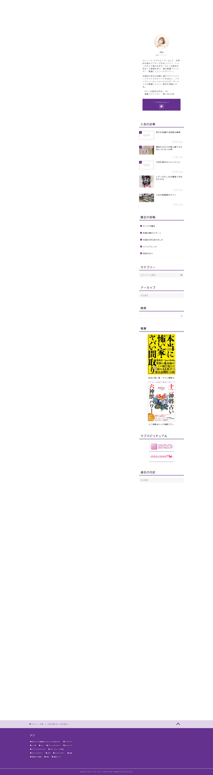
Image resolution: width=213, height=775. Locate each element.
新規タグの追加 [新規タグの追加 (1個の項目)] (36, 757)
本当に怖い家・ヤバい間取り (161, 378)
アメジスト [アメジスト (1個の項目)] (68, 742)
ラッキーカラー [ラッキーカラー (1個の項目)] (60, 753)
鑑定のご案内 (129, 22)
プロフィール (66, 22)
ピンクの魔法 (149, 226)
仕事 (36, 35)
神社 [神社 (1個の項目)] (47, 757)
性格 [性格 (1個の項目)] (70, 753)
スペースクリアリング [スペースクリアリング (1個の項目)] (39, 749)
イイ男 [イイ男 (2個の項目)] (34, 745)
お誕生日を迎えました (153, 239)
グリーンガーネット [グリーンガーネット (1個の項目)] (54, 745)
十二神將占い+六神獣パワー (161, 424)
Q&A (144, 22)
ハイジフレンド (150, 246)
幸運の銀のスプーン (152, 233)
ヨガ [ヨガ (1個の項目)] (49, 753)
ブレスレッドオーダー (106, 22)
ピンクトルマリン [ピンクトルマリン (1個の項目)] (37, 753)
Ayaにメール (160, 22)
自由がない (148, 253)
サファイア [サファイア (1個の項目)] (68, 745)
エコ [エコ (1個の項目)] (42, 745)
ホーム (50, 22)
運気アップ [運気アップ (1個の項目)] (57, 757)
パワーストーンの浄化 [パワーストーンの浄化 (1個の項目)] (57, 749)
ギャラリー (84, 22)
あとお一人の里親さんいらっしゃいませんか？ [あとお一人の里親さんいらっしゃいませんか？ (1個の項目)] (46, 742)
